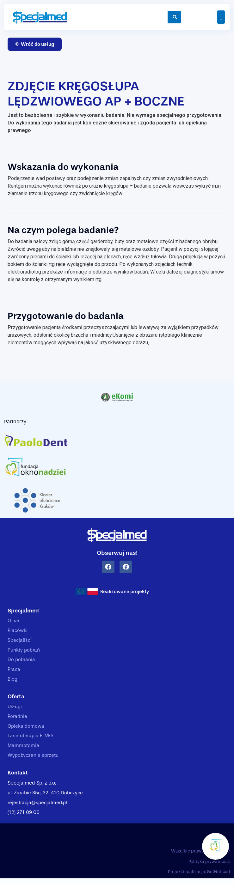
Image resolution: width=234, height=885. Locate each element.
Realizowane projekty (125, 592)
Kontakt (18, 777)
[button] (221, 17)
